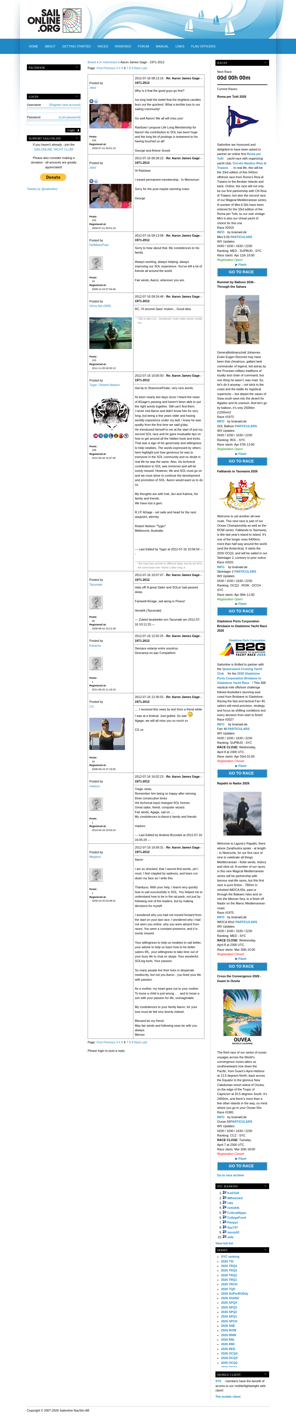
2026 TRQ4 (229, 1266)
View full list (224, 1243)
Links (180, 46)
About (50, 46)
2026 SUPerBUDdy (234, 1293)
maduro (94, 786)
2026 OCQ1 (229, 1367)
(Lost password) (70, 117)
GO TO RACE (241, 272)
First (99, 68)
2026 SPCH (229, 1321)
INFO (220, 232)
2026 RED (228, 1349)
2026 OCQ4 (229, 1353)
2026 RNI (227, 1339)
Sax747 (232, 1227)
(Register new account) (65, 104)
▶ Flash (240, 264)
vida (230, 1237)
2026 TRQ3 (229, 1270)
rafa (230, 1203)
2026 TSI (227, 1261)
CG (91, 706)
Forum (143, 46)
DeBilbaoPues (99, 245)
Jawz (92, 87)
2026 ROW (228, 1330)
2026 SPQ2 (229, 1312)
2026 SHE (228, 1325)
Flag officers (203, 46)
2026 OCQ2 (229, 1362)
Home (33, 46)
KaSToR (233, 1193)
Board (92, 62)
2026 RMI (227, 1344)
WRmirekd (235, 1198)
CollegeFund (236, 1217)
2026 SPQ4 (229, 1302)
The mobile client (228, 1396)
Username (54, 104)
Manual (162, 46)
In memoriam (108, 62)
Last (144, 68)
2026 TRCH (229, 1284)
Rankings (123, 46)
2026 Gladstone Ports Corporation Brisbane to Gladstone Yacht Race (239, 678)
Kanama (95, 645)
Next (137, 68)
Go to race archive (230, 1175)
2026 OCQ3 (229, 1358)
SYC (218, 1381)
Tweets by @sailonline (42, 189)
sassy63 (233, 1232)
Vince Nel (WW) (100, 305)
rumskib (233, 1207)
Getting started (76, 46)
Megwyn (95, 856)
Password (54, 117)
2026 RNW (228, 1335)
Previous (109, 68)
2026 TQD (228, 1289)
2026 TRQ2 (229, 1275)
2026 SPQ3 (229, 1307)
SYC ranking (230, 1256)
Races (103, 46)
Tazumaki (95, 584)
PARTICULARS (241, 237)
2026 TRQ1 (229, 1279)
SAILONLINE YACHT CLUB (53, 149)
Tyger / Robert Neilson (104, 385)
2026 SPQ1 (229, 1316)
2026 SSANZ (230, 1298)
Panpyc (232, 1222)
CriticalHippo (237, 1212)
